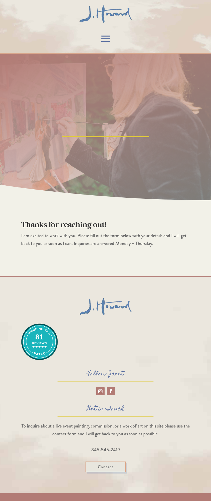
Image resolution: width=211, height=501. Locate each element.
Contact (105, 467)
